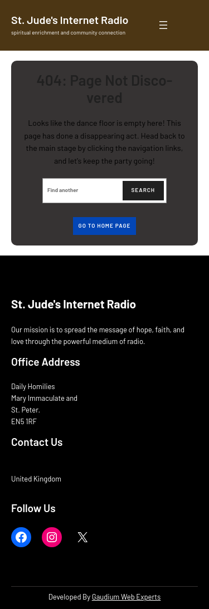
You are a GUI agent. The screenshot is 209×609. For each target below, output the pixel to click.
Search (143, 189)
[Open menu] (163, 25)
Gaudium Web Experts (126, 596)
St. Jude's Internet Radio (69, 19)
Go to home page (105, 225)
